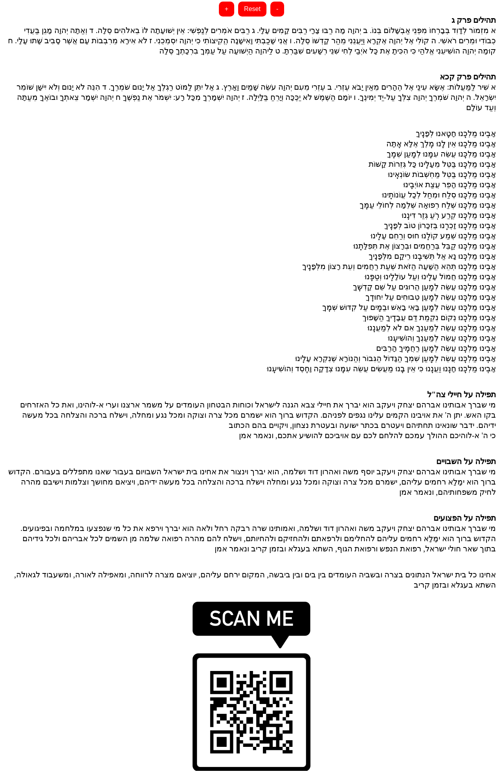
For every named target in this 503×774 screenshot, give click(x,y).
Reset (252, 9)
